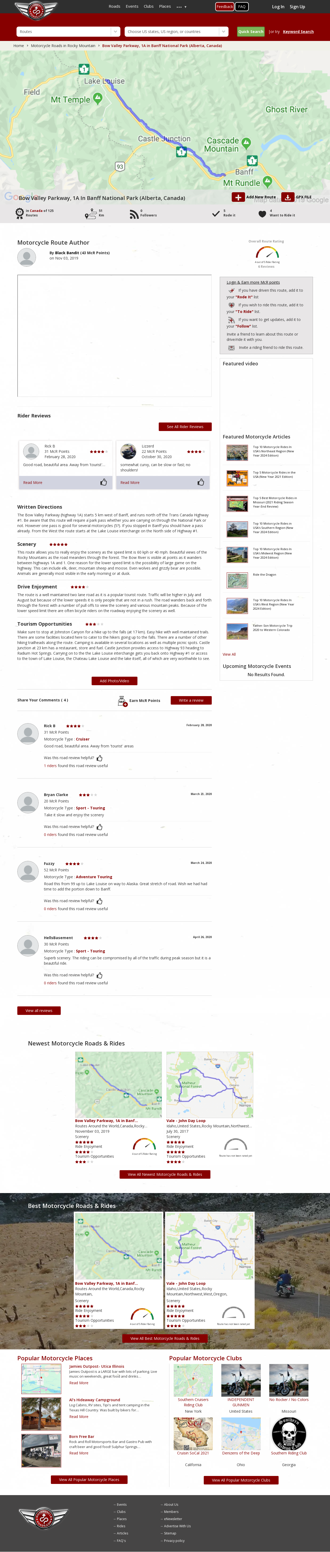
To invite (231, 348)
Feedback (225, 6)
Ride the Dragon (264, 574)
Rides (121, 1526)
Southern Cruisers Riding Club (193, 1402)
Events (122, 1504)
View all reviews (39, 1010)
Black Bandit (67, 252)
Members (171, 1511)
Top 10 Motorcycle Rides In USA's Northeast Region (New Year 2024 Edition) (273, 451)
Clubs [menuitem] (149, 6)
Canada (36, 210)
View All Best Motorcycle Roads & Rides (165, 1338)
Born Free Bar (81, 1436)
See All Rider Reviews (185, 426)
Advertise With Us (177, 1526)
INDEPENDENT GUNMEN (240, 1402)
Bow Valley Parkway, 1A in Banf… (106, 1120)
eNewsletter (173, 1519)
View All (229, 654)
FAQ (242, 6)
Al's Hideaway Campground (94, 1399)
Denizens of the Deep (241, 1452)
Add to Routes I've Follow (232, 319)
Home (18, 45)
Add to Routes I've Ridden (232, 289)
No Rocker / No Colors (289, 1399)
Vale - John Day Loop (186, 1120)
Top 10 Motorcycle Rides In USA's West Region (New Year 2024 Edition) (273, 604)
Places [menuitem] (165, 6)
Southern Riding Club (289, 1452)
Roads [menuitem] (114, 6)
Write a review (191, 700)
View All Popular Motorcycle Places (89, 1479)
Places (122, 1519)
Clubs (121, 1511)
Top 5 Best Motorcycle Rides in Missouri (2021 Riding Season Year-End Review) (275, 502)
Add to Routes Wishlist (232, 304)
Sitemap (170, 1533)
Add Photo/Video (114, 680)
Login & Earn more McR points (253, 282)
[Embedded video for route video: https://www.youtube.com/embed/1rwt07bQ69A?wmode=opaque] (266, 400)
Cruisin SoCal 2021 (193, 1452)
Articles (122, 1533)
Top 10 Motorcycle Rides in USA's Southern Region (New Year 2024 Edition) (273, 527)
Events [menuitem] (132, 6)
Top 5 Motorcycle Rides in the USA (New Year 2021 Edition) (274, 474)
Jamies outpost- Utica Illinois (96, 1366)
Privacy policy (174, 1540)
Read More (32, 482)
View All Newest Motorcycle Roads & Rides (165, 1174)
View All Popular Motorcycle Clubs (241, 1480)
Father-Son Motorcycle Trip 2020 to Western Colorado (272, 628)
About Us (171, 1504)
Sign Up (297, 7)
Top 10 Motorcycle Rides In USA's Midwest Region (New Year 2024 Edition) (272, 553)
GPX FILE (304, 196)
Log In (278, 7)
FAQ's (121, 1540)
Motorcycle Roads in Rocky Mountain (63, 45)
